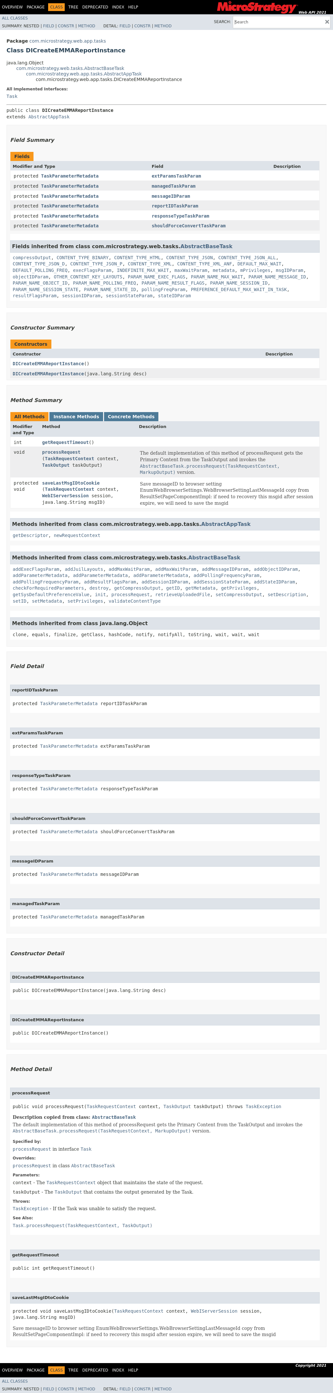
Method (86, 26)
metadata (223, 270)
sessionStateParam (129, 295)
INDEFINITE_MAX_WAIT (143, 270)
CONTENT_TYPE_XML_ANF (204, 263)
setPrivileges (85, 601)
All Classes (15, 18)
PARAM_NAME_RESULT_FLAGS (173, 283)
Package (36, 7)
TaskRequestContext (69, 458)
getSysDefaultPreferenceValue (51, 594)
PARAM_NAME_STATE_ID (110, 289)
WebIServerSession (65, 495)
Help (133, 7)
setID (19, 601)
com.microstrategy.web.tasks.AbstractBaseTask (70, 68)
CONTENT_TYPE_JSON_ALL (247, 257)
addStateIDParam (274, 581)
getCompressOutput (137, 588)
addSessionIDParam (164, 581)
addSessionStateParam (220, 581)
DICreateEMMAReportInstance (48, 363)
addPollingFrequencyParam (226, 575)
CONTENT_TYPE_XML (150, 263)
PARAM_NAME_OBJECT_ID (40, 283)
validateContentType (135, 601)
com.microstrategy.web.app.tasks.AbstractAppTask (84, 73)
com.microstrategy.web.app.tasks (67, 41)
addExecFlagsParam (36, 569)
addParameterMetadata (40, 575)
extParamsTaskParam (176, 176)
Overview (12, 7)
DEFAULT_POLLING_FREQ (40, 270)
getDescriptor (30, 535)
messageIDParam (171, 196)
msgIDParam (289, 270)
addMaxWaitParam (129, 569)
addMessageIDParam (225, 569)
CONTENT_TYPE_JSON (189, 257)
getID (173, 588)
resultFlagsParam (35, 295)
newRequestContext (77, 535)
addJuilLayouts (84, 569)
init (100, 594)
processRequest (61, 452)
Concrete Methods (131, 416)
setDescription (287, 594)
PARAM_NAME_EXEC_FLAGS (156, 276)
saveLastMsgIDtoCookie (71, 483)
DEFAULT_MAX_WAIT (259, 263)
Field (48, 26)
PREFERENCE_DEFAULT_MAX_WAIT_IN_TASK (239, 289)
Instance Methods (76, 416)
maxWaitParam (190, 270)
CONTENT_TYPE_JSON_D (39, 263)
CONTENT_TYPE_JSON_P (96, 263)
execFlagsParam (92, 270)
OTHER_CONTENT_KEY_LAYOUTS (88, 276)
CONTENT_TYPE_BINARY (83, 257)
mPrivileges (255, 270)
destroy (99, 588)
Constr (66, 26)
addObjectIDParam (276, 569)
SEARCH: (222, 22)
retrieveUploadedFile (182, 594)
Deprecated (95, 7)
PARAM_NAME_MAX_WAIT (217, 276)
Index (118, 7)
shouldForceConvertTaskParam (189, 225)
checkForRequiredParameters (48, 588)
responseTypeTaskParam (180, 216)
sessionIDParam (81, 295)
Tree (73, 7)
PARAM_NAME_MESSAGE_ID (277, 276)
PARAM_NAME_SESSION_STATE (45, 289)
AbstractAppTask (48, 116)
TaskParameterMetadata (70, 176)
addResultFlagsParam (110, 581)
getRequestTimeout (65, 442)
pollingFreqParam (163, 289)
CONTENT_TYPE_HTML (137, 257)
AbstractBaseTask (206, 246)
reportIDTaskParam (175, 205)
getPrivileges (239, 588)
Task (12, 96)
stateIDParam (174, 295)
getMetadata (200, 588)
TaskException (263, 1106)
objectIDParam (30, 276)
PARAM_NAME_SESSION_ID (239, 283)
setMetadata (47, 601)
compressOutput (32, 257)
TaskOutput (56, 465)
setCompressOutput (239, 594)
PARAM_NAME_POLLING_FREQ (104, 283)
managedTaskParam (173, 186)
